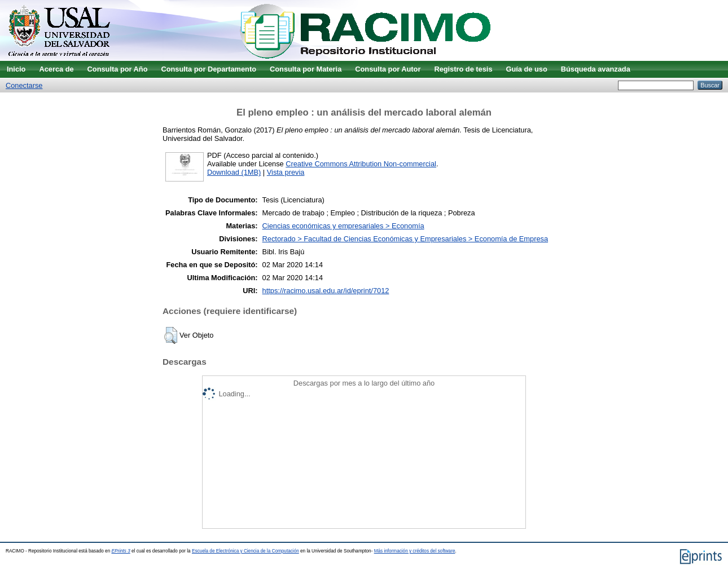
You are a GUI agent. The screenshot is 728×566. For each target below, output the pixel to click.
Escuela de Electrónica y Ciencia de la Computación (245, 551)
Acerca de (56, 69)
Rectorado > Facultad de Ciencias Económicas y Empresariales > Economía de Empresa (405, 239)
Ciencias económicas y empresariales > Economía (343, 226)
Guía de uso (526, 69)
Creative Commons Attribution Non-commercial (361, 164)
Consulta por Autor (387, 69)
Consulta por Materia (305, 69)
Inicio (16, 69)
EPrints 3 (121, 551)
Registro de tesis (463, 69)
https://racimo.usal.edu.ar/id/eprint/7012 (325, 290)
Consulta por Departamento (208, 69)
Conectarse (24, 85)
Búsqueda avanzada (595, 69)
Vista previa (286, 172)
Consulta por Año (117, 69)
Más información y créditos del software (414, 551)
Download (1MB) (234, 172)
